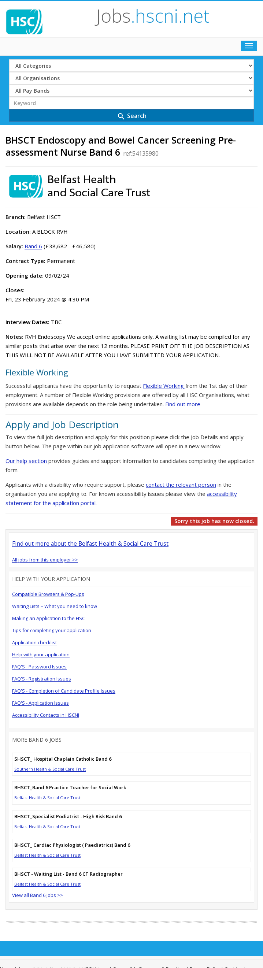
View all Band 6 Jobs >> (37, 895)
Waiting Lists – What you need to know (54, 606)
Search (132, 116)
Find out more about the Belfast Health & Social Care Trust (90, 543)
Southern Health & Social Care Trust (50, 769)
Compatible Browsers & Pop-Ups (48, 594)
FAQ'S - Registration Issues (41, 678)
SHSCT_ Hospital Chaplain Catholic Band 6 (62, 759)
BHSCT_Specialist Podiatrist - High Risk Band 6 (68, 816)
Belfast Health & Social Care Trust (47, 797)
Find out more (182, 404)
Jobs (153, 15)
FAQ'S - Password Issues (39, 666)
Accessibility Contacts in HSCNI (45, 715)
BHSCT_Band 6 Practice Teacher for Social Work (70, 787)
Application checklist (34, 642)
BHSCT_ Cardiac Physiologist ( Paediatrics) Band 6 (72, 845)
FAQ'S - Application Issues (40, 703)
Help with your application (41, 654)
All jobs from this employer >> (45, 559)
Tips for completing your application (51, 630)
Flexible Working (164, 385)
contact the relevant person (181, 484)
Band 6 (33, 246)
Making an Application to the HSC (48, 618)
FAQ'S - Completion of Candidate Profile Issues (63, 690)
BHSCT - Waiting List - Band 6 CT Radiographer (68, 874)
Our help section (26, 460)
